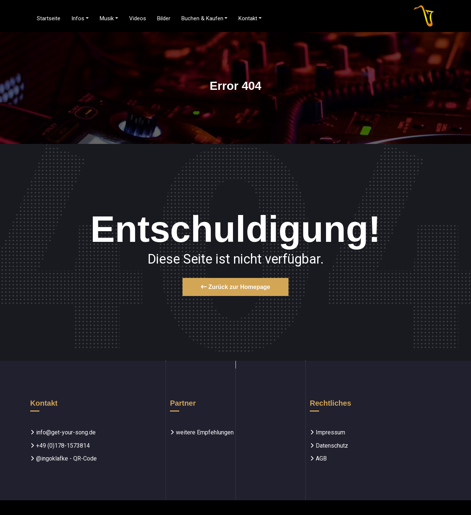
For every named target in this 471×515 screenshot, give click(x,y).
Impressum (330, 432)
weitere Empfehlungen (205, 432)
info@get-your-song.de (66, 432)
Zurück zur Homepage (235, 287)
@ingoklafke (52, 458)
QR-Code (85, 458)
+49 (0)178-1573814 (63, 445)
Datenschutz (332, 445)
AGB (321, 458)
